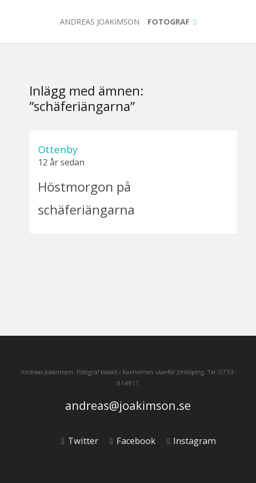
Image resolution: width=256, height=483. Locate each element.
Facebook (132, 441)
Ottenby (57, 149)
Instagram (191, 441)
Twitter (79, 441)
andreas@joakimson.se (128, 405)
